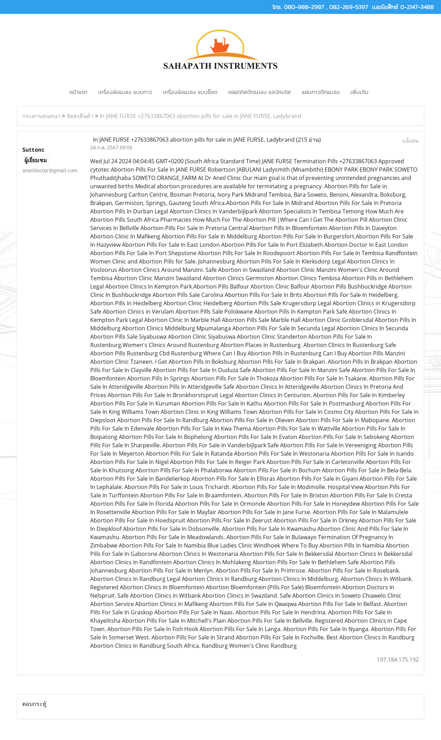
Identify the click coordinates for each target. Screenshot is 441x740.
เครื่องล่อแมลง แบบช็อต (190, 92)
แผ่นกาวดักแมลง (321, 92)
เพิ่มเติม (359, 92)
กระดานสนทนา (41, 116)
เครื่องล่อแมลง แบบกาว (125, 92)
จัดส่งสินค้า (80, 116)
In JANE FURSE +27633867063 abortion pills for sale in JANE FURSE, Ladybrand (200, 116)
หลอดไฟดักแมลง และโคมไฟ (259, 92)
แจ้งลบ (410, 140)
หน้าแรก (78, 92)
